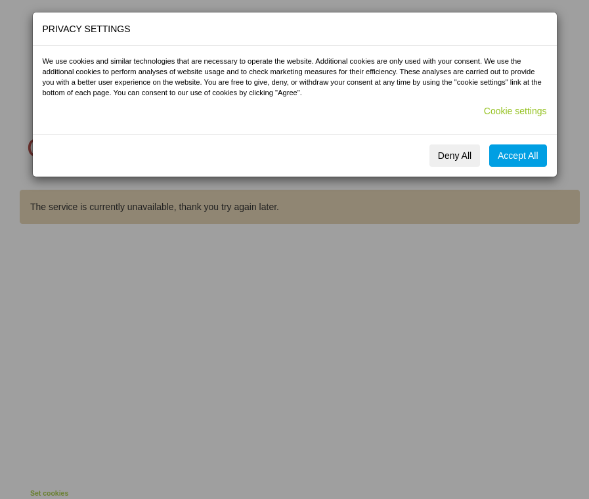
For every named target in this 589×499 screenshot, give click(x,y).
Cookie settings (515, 111)
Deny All (454, 155)
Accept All (518, 155)
